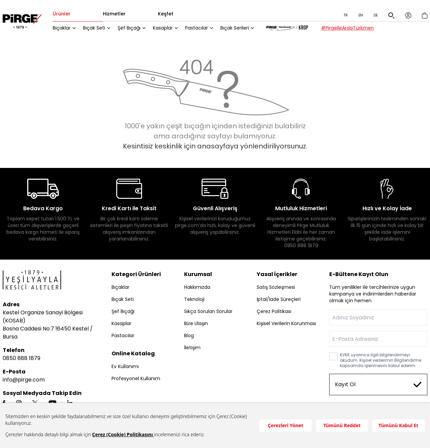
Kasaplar (167, 28)
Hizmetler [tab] (119, 14)
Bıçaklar (66, 28)
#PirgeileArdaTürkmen (352, 28)
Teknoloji (194, 300)
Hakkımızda (197, 287)
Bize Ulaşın (196, 324)
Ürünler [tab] (66, 14)
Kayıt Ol (378, 385)
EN (360, 15)
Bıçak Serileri (239, 28)
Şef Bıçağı (133, 28)
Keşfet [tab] (170, 14)
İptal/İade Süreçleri (279, 300)
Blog (189, 336)
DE (376, 15)
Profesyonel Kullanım (136, 379)
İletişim (192, 348)
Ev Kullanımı (125, 367)
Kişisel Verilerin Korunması (286, 324)
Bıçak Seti (99, 28)
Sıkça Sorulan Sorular (208, 312)
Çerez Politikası (274, 312)
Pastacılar (201, 28)
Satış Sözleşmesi (276, 287)
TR (346, 15)
